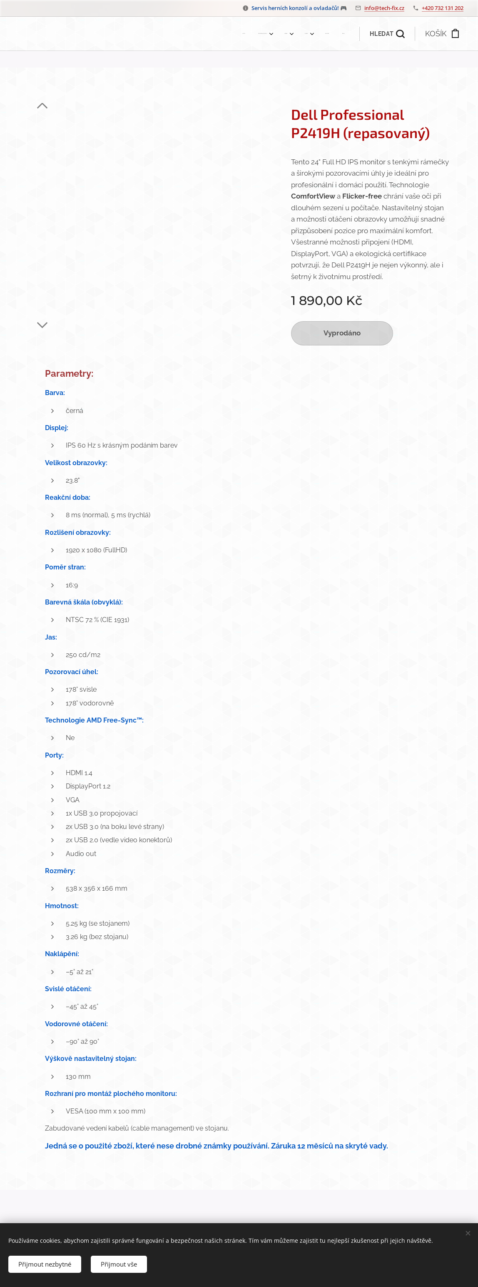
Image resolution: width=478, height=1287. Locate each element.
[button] (387, 33)
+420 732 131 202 (442, 8)
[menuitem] (267, 33)
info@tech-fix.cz (384, 8)
